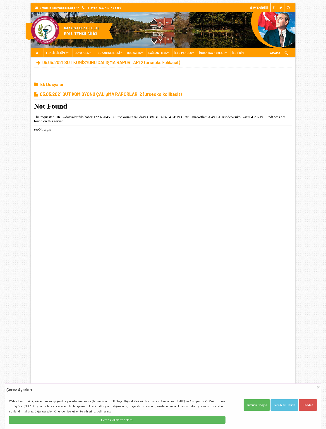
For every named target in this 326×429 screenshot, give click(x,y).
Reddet (308, 405)
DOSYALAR (134, 53)
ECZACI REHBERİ (109, 53)
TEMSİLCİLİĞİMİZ (56, 53)
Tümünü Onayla (256, 405)
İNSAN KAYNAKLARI (212, 53)
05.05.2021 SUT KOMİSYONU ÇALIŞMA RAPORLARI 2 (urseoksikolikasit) (108, 94)
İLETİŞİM (238, 53)
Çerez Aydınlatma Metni (117, 420)
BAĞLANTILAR (157, 53)
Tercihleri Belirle (284, 405)
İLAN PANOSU (183, 53)
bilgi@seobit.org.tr (64, 8)
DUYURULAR (82, 53)
